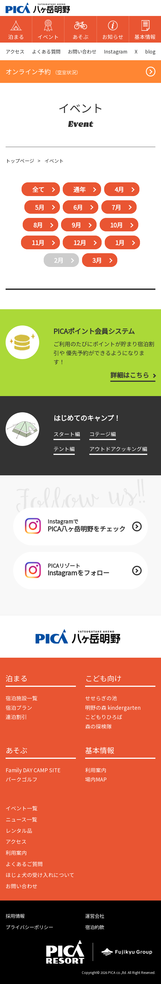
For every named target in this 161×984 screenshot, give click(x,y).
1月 (120, 242)
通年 (79, 189)
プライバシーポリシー (29, 927)
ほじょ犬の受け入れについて (40, 874)
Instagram (115, 51)
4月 (119, 189)
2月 (59, 260)
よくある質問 (46, 51)
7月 (116, 207)
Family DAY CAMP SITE (33, 770)
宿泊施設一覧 (22, 698)
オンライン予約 (43, 71)
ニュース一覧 (21, 819)
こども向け (103, 678)
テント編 (64, 448)
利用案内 (95, 770)
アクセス (15, 51)
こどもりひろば (103, 716)
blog (150, 51)
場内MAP (96, 779)
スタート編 (66, 434)
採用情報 (15, 915)
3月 (97, 260)
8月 (38, 224)
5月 (40, 207)
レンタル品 (19, 830)
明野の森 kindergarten (113, 707)
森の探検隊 (98, 726)
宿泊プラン (19, 707)
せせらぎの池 (101, 698)
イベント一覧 (22, 808)
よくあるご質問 (24, 863)
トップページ (20, 160)
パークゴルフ (22, 779)
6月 (78, 207)
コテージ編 (102, 434)
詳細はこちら (129, 375)
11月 (38, 242)
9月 (76, 224)
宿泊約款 (94, 927)
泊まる (16, 678)
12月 (79, 242)
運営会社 (94, 915)
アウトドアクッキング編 (118, 448)
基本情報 (99, 750)
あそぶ (16, 750)
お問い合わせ (82, 51)
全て (38, 189)
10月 (116, 224)
